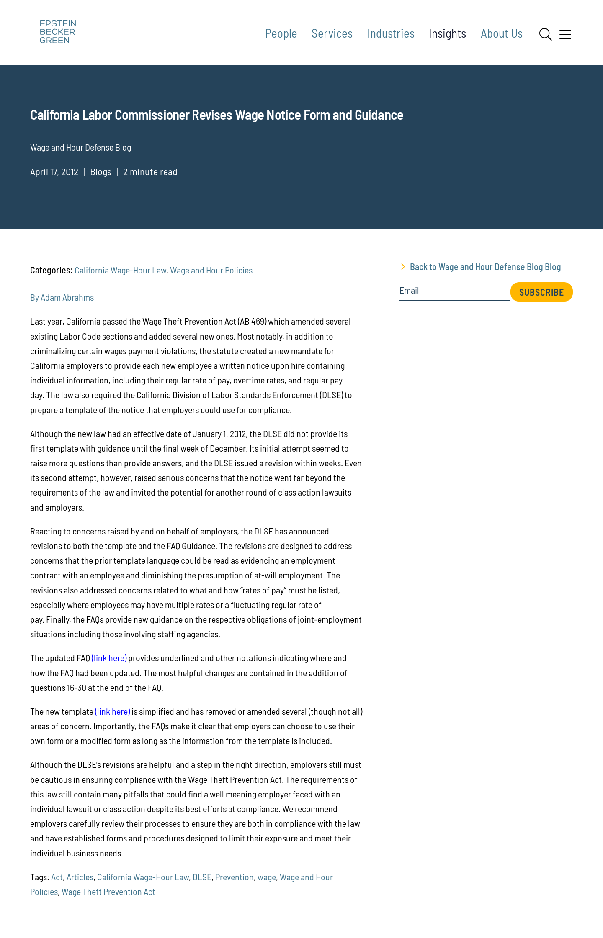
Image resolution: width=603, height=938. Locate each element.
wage (267, 876)
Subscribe (541, 291)
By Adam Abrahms (62, 296)
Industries (391, 33)
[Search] (545, 34)
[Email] (454, 293)
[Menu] (565, 37)
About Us (502, 33)
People (281, 33)
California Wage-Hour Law (120, 269)
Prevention (234, 876)
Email (409, 290)
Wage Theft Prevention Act (108, 891)
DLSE (202, 876)
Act (57, 876)
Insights (447, 33)
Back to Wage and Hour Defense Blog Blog (485, 266)
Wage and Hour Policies (211, 269)
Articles (80, 876)
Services (332, 33)
